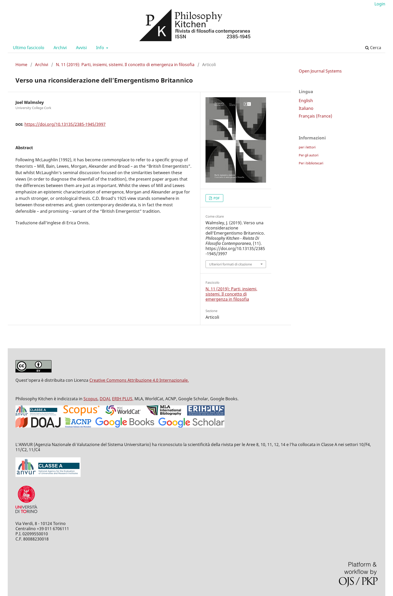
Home (21, 64)
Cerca (373, 47)
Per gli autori (308, 155)
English (306, 100)
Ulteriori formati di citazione (230, 264)
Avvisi (81, 47)
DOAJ (105, 399)
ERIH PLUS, (122, 399)
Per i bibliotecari (311, 163)
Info (100, 47)
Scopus (90, 399)
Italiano (306, 108)
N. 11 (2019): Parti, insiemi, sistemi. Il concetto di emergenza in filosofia (125, 64)
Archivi (60, 47)
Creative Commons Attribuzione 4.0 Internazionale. (139, 380)
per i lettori (307, 147)
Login (379, 4)
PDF (216, 198)
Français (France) (315, 116)
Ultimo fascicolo (28, 47)
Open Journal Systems (320, 71)
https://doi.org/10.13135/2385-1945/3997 (65, 124)
